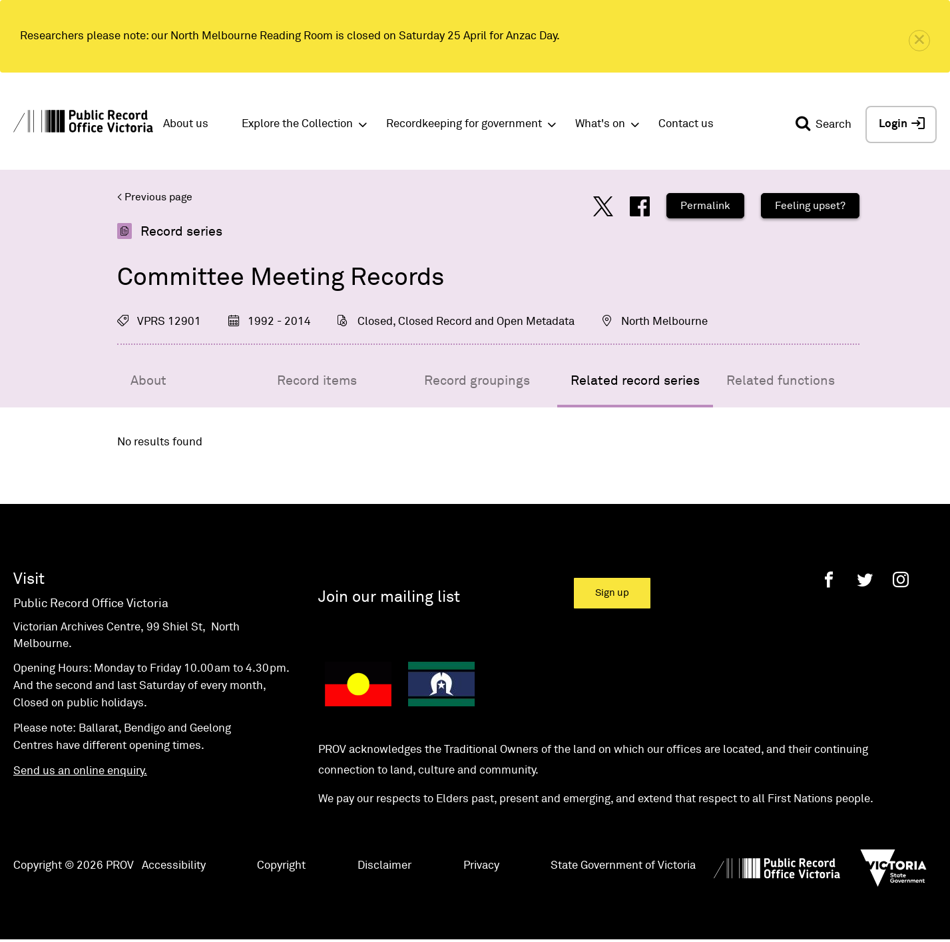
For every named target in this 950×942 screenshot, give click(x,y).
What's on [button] (600, 124)
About (148, 380)
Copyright (281, 865)
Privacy (481, 865)
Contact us (686, 124)
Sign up (612, 593)
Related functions (780, 380)
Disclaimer (384, 865)
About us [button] (185, 124)
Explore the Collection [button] (297, 124)
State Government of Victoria (623, 865)
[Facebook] (829, 579)
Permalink (705, 205)
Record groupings (477, 380)
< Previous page (154, 197)
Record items (317, 380)
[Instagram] (901, 579)
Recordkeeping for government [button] (464, 124)
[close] (919, 40)
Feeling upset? (810, 205)
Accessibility (174, 865)
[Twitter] (865, 579)
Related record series (635, 380)
